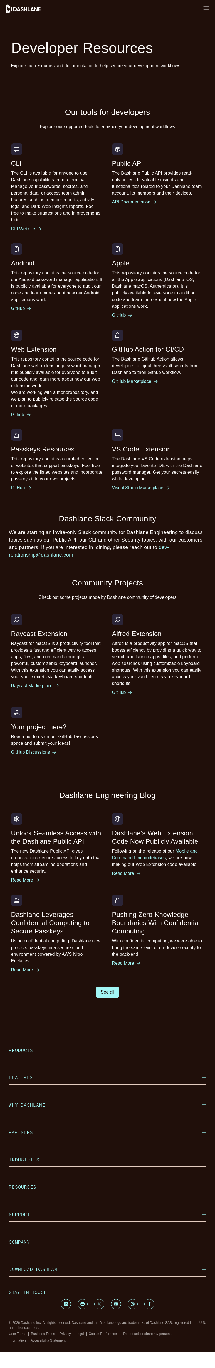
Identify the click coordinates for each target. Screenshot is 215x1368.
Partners (107, 1132)
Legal (80, 1334)
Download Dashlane (107, 1269)
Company (107, 1242)
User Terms (17, 1334)
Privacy (65, 1334)
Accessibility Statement (48, 1340)
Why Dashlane (107, 1105)
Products (107, 1050)
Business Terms (43, 1334)
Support (107, 1214)
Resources (107, 1187)
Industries (107, 1159)
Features (107, 1077)
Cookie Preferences (104, 1334)
